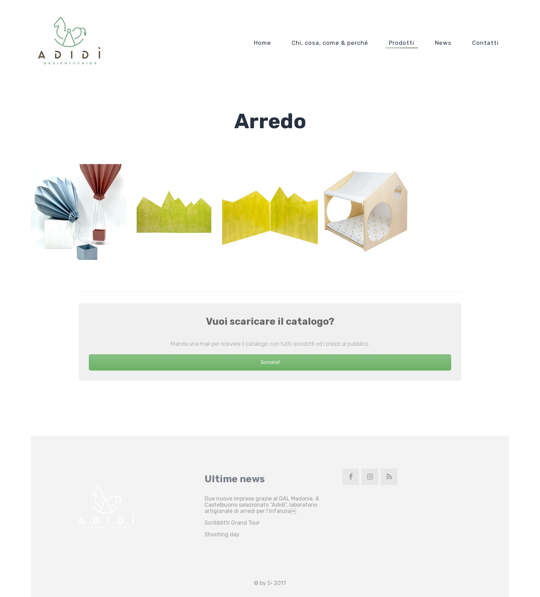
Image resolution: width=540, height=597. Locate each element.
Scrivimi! (270, 362)
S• (269, 583)
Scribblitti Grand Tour (232, 522)
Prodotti (401, 42)
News (443, 42)
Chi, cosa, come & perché (330, 42)
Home (262, 42)
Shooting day (222, 534)
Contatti (485, 42)
